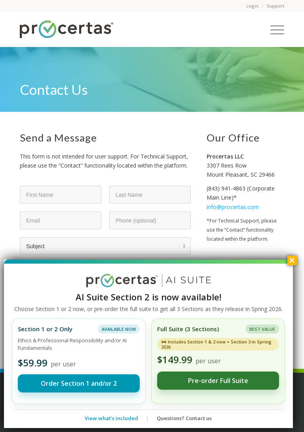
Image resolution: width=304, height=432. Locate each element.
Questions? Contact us (184, 418)
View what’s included (111, 418)
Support (275, 6)
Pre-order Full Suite (218, 380)
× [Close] (292, 260)
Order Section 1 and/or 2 (79, 383)
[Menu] (273, 29)
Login (252, 6)
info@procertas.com (233, 207)
